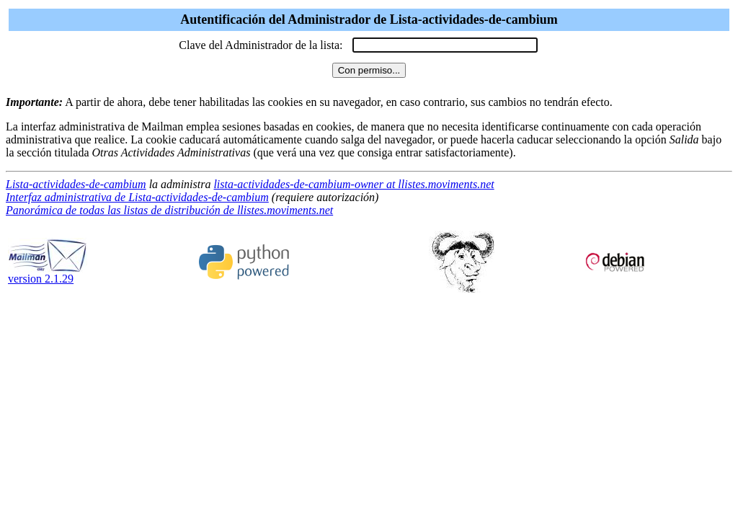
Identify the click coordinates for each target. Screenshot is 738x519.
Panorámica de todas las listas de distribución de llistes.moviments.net (169, 210)
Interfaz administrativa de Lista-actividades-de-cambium (137, 197)
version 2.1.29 (47, 273)
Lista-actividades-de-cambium (76, 184)
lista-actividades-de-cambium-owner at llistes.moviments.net (353, 184)
